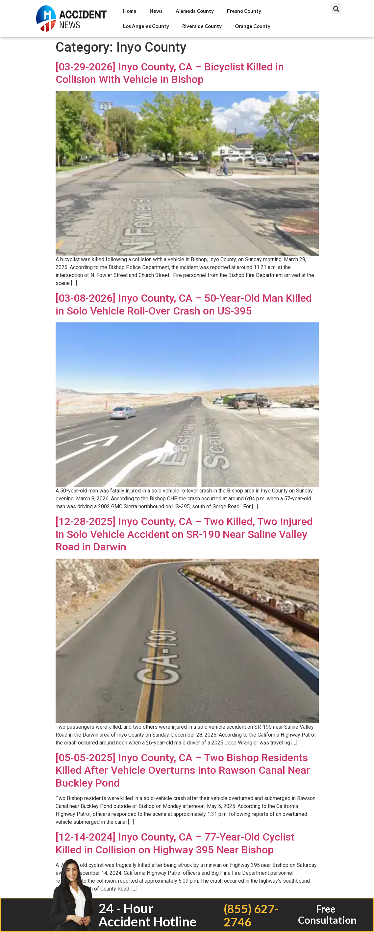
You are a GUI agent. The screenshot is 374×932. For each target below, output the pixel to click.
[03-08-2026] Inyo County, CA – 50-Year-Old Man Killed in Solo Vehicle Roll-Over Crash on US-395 (184, 304)
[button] (336, 8)
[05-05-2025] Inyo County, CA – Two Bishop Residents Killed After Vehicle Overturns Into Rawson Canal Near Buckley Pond (183, 770)
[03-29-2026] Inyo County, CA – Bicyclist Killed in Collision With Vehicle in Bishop (170, 73)
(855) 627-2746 (251, 914)
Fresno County (244, 11)
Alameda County (195, 11)
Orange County (252, 26)
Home (130, 11)
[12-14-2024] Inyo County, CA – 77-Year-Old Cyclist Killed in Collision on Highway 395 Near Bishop (175, 843)
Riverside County (202, 26)
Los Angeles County (146, 26)
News (156, 11)
